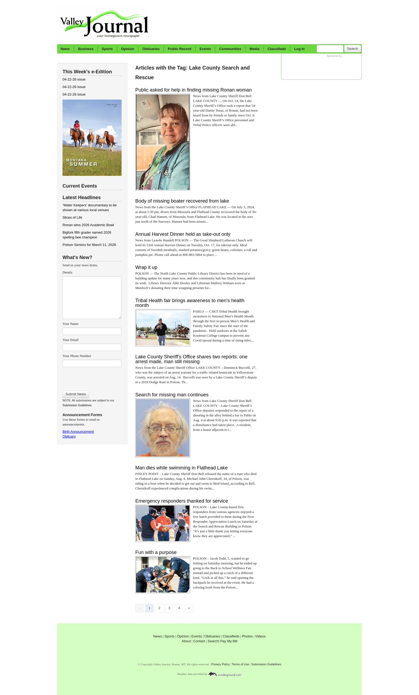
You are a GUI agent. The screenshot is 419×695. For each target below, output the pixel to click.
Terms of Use (240, 664)
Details (67, 272)
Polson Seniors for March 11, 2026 (89, 245)
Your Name (71, 324)
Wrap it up (146, 267)
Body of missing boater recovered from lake (182, 201)
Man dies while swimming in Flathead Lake (181, 467)
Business (86, 49)
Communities (230, 49)
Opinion (127, 49)
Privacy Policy (220, 664)
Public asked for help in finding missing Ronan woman (193, 90)
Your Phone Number (77, 356)
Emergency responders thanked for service (181, 501)
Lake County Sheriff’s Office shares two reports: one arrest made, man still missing (191, 359)
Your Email (71, 340)
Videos (260, 636)
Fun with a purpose (156, 552)
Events (205, 49)
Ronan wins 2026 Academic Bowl (88, 225)
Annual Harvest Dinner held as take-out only (182, 234)
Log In (299, 49)
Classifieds (277, 49)
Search (352, 49)
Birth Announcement (78, 432)
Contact (199, 641)
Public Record (179, 49)
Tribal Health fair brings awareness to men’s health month (189, 303)
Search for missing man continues (171, 394)
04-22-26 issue (74, 79)
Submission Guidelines (77, 405)
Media (254, 49)
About (186, 641)
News (65, 49)
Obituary (69, 436)
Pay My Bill (228, 641)
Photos (247, 636)
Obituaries (151, 49)
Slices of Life (72, 217)
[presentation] (92, 377)
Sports (107, 49)
